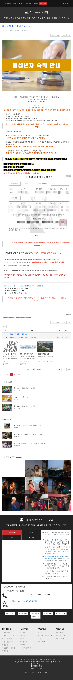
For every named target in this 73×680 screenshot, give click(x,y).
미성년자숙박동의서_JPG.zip (14, 290)
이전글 (57, 35)
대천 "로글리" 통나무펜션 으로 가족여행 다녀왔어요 (27, 425)
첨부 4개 (24, 30)
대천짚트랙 (60, 639)
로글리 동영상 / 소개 (8, 635)
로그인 (65, 3)
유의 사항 (31, 532)
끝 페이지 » (17, 374)
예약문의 (48, 613)
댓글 (53, 35)
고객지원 (43, 3)
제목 (32, 330)
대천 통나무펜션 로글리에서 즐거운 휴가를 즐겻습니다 (28, 434)
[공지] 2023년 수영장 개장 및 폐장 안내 (24, 388)
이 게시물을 (67, 314)
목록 (68, 35)
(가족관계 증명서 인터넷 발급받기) (18, 253)
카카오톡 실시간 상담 (45, 635)
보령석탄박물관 (61, 632)
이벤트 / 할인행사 (7, 639)
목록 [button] (4, 326)
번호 (6, 330)
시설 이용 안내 (12, 537)
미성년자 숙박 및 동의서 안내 (21, 397)
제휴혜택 (28, 3)
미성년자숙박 (27, 317)
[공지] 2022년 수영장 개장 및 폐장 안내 (24, 406)
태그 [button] (64, 369)
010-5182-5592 (43, 595)
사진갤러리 (60, 613)
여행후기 (35, 617)
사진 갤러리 (23, 642)
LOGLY (33, 672)
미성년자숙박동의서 (10, 317)
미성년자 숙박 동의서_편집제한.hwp (16, 293)
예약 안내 (5, 645)
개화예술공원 (60, 635)
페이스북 (41, 642)
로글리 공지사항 (36, 12)
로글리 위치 (5, 651)
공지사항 (35, 613)
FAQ (39, 639)
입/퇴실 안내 (12, 532)
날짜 (60, 330)
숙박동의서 (19, 317)
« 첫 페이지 (6, 374)
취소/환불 (31, 537)
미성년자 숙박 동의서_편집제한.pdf (16, 288)
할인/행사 (35, 3)
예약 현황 (23, 613)
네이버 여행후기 (25, 648)
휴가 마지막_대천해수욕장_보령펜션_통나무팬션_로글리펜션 (30, 443)
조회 (66, 330)
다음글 (63, 35)
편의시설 (21, 3)
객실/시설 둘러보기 (7, 642)
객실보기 (15, 3)
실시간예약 (8, 3)
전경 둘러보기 (6, 632)
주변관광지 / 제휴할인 (8, 648)
